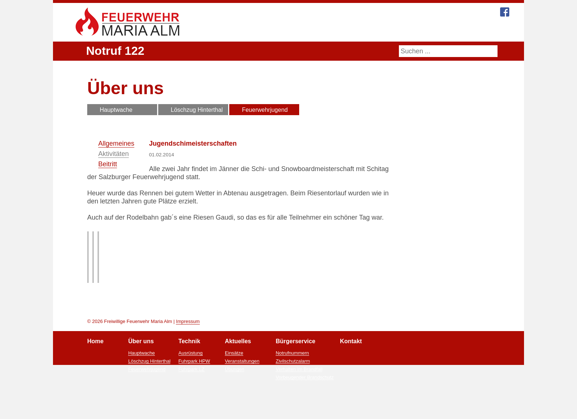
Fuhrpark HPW (194, 390)
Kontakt (431, 30)
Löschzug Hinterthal (197, 110)
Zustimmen (299, 411)
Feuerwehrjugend (265, 110)
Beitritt (107, 164)
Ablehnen (333, 411)
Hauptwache (116, 110)
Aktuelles (345, 30)
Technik (309, 30)
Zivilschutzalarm (293, 390)
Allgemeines (116, 143)
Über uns (273, 30)
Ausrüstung (191, 382)
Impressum (187, 351)
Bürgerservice (389, 30)
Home (238, 30)
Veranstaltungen (243, 390)
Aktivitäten (113, 153)
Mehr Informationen (254, 411)
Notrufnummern (292, 382)
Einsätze (235, 382)
